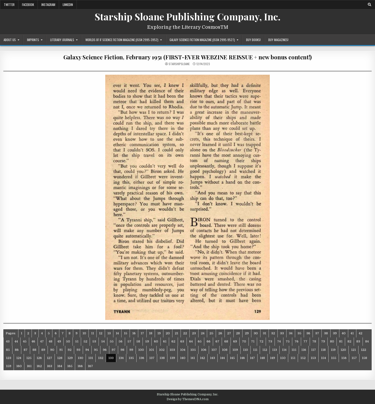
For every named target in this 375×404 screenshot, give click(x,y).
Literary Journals (62, 39)
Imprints (33, 39)
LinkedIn (68, 4)
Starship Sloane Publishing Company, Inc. (188, 16)
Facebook (28, 4)
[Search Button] (369, 4)
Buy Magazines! (278, 39)
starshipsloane (179, 64)
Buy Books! (253, 39)
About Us (10, 39)
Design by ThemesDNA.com (188, 399)
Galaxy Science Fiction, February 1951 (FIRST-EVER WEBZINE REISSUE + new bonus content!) (187, 57)
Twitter (9, 4)
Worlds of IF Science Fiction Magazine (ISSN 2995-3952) (121, 39)
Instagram (48, 4)
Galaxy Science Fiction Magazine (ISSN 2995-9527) (202, 39)
